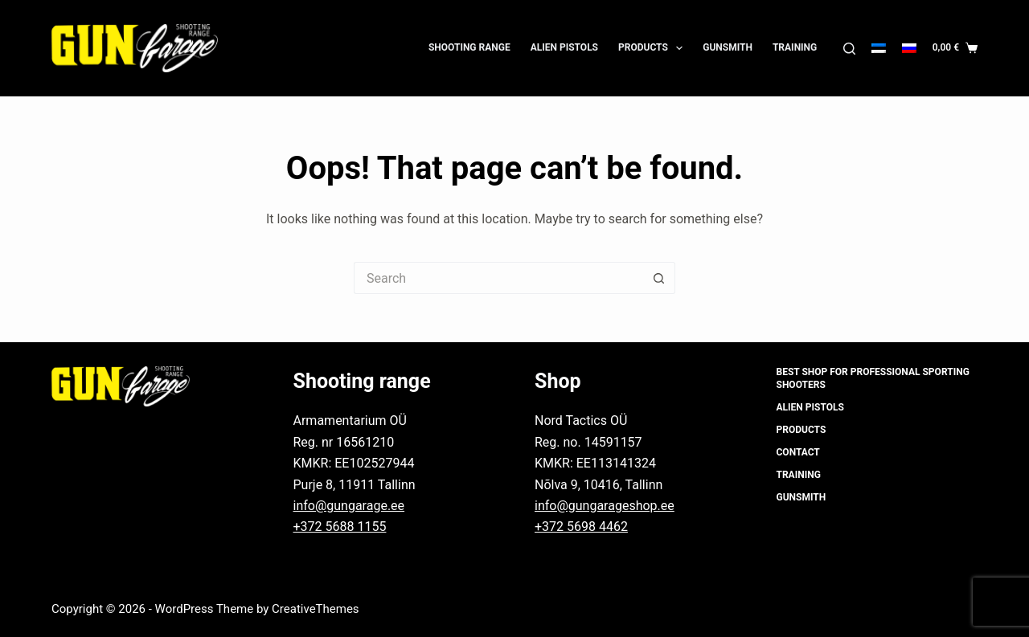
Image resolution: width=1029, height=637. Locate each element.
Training (795, 47)
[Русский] (909, 48)
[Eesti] (878, 48)
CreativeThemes (315, 609)
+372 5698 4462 (581, 526)
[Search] (849, 49)
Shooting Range (469, 47)
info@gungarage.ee (349, 505)
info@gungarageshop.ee (604, 505)
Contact (798, 452)
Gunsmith (727, 47)
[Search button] (659, 278)
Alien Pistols (564, 47)
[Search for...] (498, 278)
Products (653, 48)
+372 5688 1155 (340, 526)
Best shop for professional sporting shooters (873, 378)
